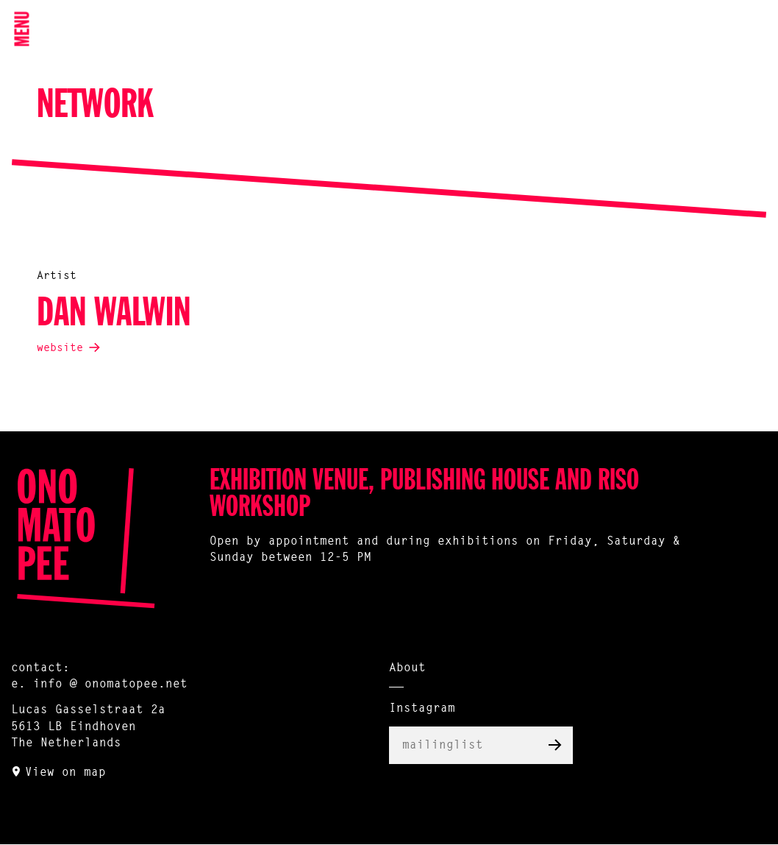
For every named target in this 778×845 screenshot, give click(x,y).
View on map (65, 773)
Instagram (422, 709)
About (407, 668)
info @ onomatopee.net (110, 684)
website (60, 348)
